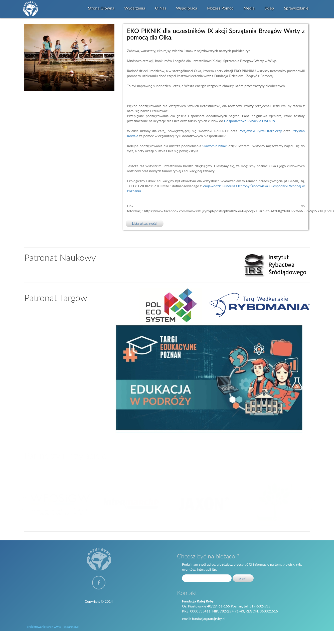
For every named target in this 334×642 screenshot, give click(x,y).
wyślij (243, 578)
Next (309, 503)
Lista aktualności (144, 223)
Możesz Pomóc (220, 8)
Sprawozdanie (296, 8)
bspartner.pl (71, 626)
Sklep (269, 8)
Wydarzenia (134, 8)
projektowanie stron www (44, 626)
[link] (249, 121)
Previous (24, 503)
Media (249, 8)
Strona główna (101, 8)
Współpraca (186, 8)
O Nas (160, 8)
